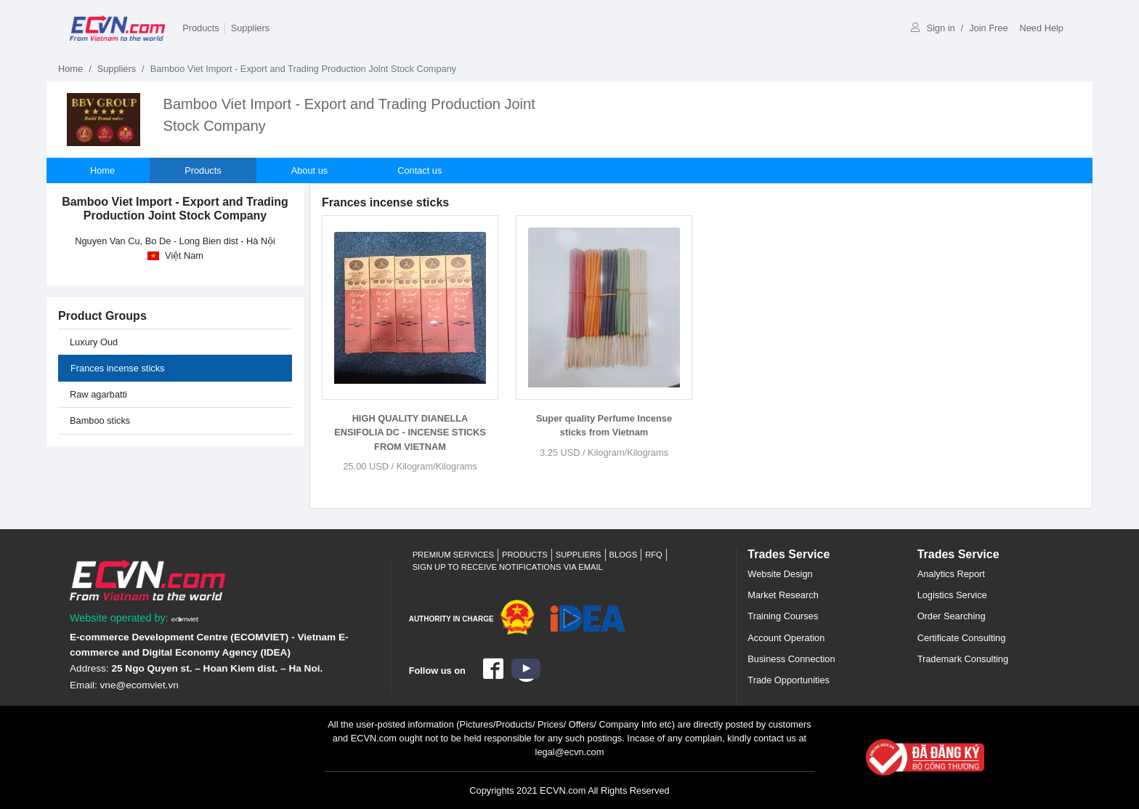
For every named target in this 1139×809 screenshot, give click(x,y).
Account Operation (785, 637)
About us (309, 170)
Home (70, 68)
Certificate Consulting (961, 637)
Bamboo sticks (100, 420)
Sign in (932, 28)
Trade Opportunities (788, 680)
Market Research (782, 594)
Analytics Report (951, 573)
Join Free (988, 28)
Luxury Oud (94, 342)
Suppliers (250, 28)
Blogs (623, 554)
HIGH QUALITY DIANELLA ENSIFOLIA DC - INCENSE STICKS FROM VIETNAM (410, 432)
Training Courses (782, 616)
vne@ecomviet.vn (139, 685)
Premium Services (453, 554)
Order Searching (951, 616)
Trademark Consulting (962, 658)
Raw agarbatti (98, 394)
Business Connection (791, 658)
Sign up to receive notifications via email (508, 567)
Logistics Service (952, 594)
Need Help (1041, 28)
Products (200, 28)
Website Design (779, 573)
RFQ (653, 554)
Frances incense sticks (117, 368)
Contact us (419, 170)
